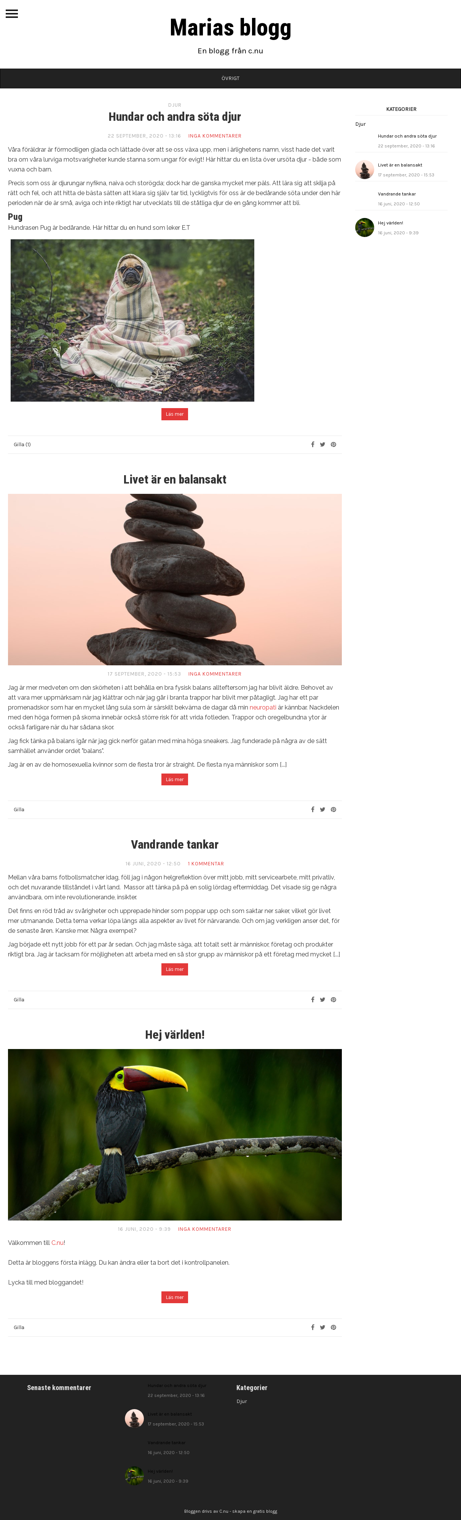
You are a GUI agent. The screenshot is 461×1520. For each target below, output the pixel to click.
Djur (175, 105)
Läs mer (174, 414)
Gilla (19, 809)
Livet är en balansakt (175, 479)
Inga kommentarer (215, 136)
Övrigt (230, 78)
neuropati (263, 707)
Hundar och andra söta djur (174, 116)
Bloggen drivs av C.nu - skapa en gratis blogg (230, 1511)
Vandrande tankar (175, 844)
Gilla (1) (22, 444)
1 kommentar (206, 864)
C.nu (57, 1242)
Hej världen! (175, 1034)
